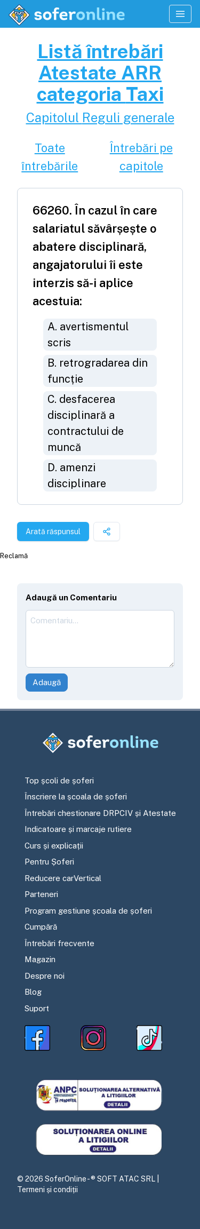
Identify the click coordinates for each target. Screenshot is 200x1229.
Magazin (40, 959)
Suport (37, 1008)
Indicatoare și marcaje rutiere (78, 829)
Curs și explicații (54, 845)
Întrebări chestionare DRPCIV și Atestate (100, 813)
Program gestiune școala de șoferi (88, 910)
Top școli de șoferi (59, 780)
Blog (33, 991)
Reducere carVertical (63, 878)
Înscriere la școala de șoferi (76, 796)
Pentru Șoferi (49, 861)
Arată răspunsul (53, 531)
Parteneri (41, 894)
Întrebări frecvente (59, 943)
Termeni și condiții (47, 1189)
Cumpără (41, 926)
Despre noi (45, 975)
